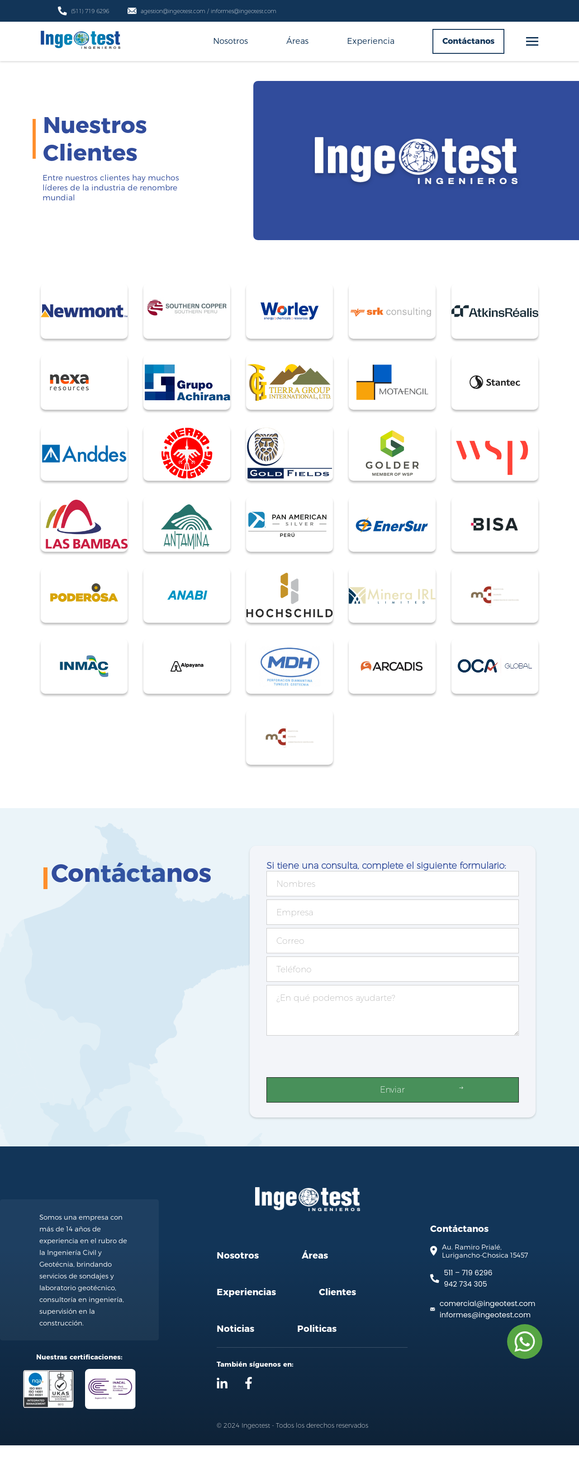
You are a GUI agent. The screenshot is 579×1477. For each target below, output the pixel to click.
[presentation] (335, 1058)
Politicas (317, 1360)
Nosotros (230, 40)
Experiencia (370, 40)
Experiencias (246, 1323)
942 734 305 (465, 1315)
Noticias (235, 1360)
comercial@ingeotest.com (488, 1335)
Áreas (297, 40)
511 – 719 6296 (468, 1304)
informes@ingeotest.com (485, 1346)
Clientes (337, 1323)
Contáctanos (468, 41)
